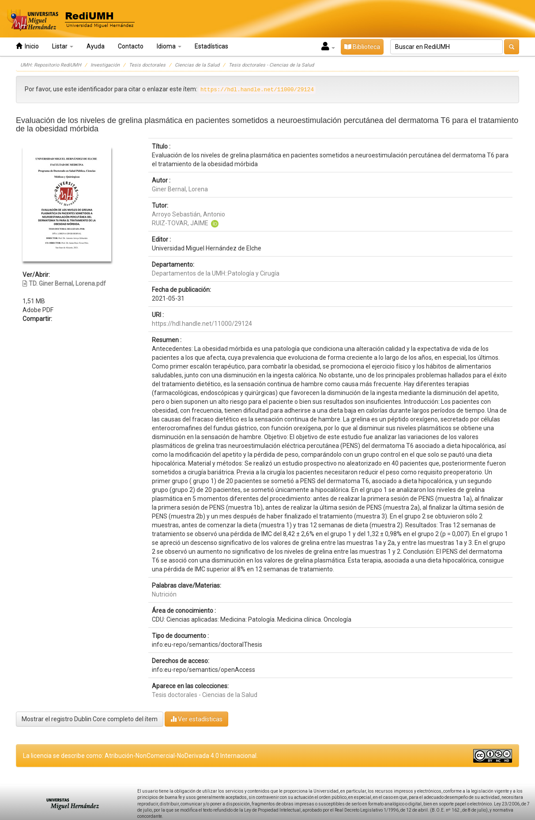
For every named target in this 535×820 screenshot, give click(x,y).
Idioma (169, 46)
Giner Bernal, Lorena (180, 189)
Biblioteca (362, 46)
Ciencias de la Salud (197, 65)
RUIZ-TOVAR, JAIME (180, 223)
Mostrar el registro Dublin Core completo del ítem (90, 719)
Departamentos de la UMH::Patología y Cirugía (215, 273)
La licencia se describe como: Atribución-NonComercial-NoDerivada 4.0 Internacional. (140, 755)
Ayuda (96, 46)
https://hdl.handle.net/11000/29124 (202, 323)
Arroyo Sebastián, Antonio (188, 214)
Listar (62, 46)
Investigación (105, 65)
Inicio (27, 46)
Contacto (130, 46)
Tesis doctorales (147, 65)
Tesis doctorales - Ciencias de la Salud (271, 65)
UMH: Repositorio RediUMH (50, 65)
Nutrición (164, 594)
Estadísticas (211, 46)
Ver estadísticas (196, 719)
